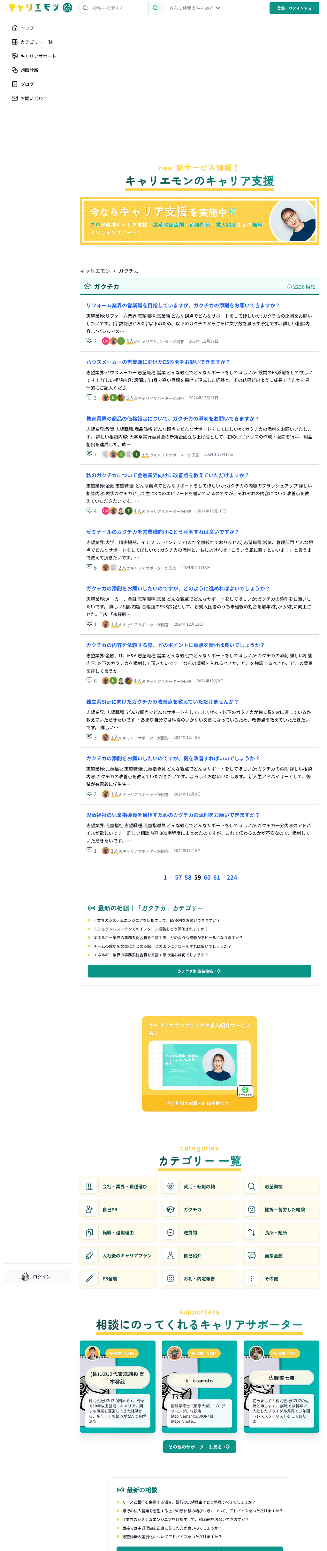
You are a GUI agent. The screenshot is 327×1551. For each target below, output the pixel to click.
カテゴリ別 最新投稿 (200, 971)
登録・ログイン (294, 8)
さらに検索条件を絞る (195, 8)
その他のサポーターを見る (199, 1447)
